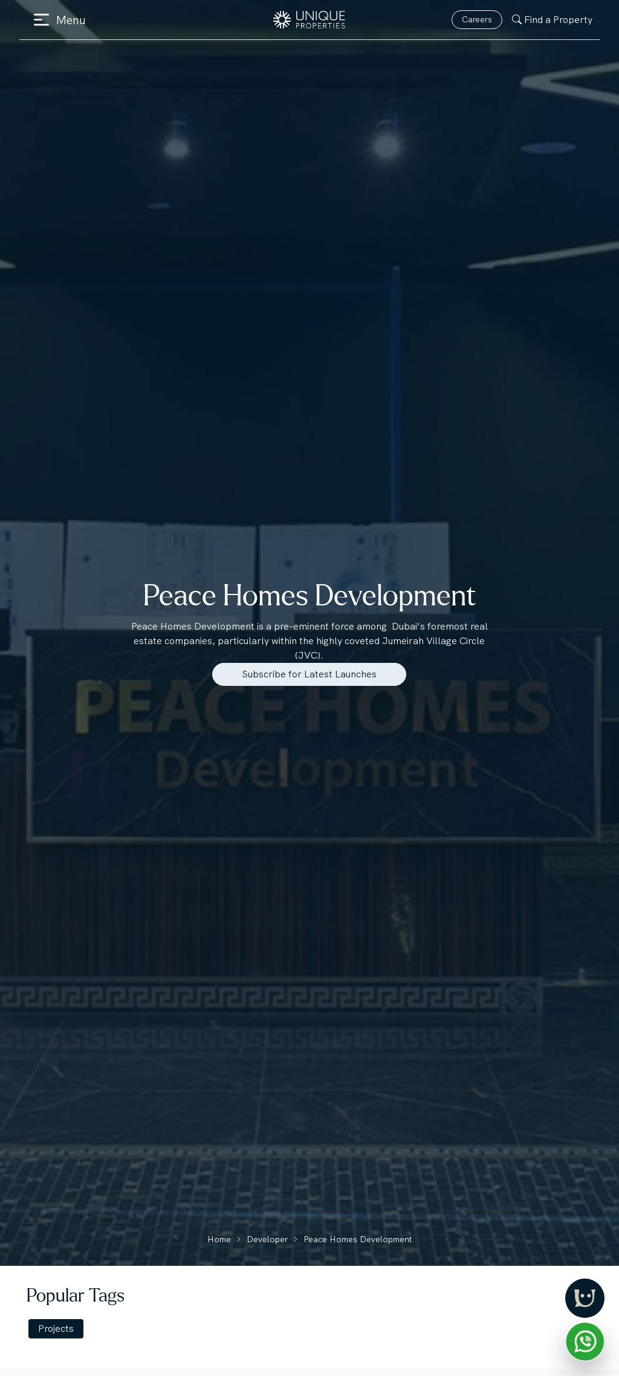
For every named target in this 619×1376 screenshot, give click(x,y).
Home (219, 1239)
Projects (56, 1328)
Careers (477, 19)
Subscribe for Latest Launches (309, 674)
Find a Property (552, 19)
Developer (267, 1239)
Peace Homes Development (357, 1239)
